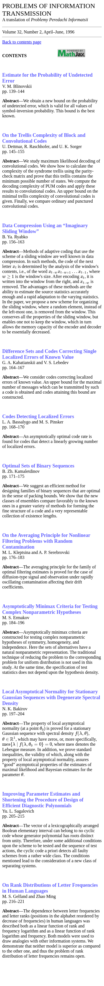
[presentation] (14, 266)
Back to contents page (21, 42)
